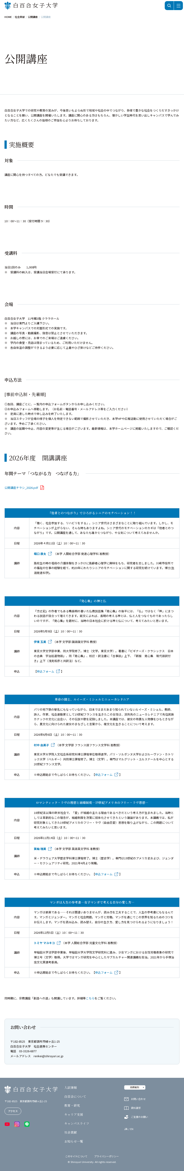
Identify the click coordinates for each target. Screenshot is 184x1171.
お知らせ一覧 (73, 1141)
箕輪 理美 (40, 849)
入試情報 (70, 1088)
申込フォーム (45, 671)
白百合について (75, 1097)
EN (131, 1129)
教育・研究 (72, 1106)
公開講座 (33, 17)
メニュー (178, 5)
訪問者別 (134, 1087)
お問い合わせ (138, 1099)
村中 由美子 (41, 745)
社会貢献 (20, 17)
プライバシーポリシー (106, 1156)
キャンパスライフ (76, 1123)
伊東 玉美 (40, 642)
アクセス (13, 1111)
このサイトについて (76, 1156)
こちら (90, 998)
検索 (169, 5)
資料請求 (136, 1108)
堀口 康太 (40, 554)
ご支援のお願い (139, 1117)
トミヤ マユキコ (44, 943)
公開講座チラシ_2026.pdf (21, 487)
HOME (8, 17)
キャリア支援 (73, 1115)
